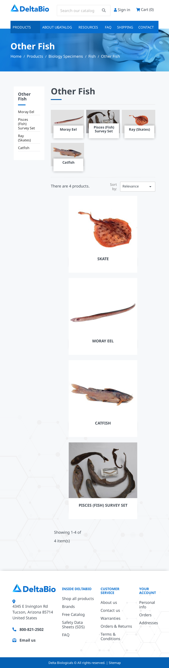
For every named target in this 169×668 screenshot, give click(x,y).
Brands (68, 606)
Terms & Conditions (110, 636)
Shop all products (78, 598)
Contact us (110, 610)
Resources (88, 27)
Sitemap (115, 662)
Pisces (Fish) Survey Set (26, 123)
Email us (28, 640)
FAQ (108, 27)
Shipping (125, 27)
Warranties (111, 618)
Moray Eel (26, 111)
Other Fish (24, 96)
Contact (146, 27)
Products (22, 27)
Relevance (137, 186)
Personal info (147, 604)
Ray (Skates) (24, 137)
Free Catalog (73, 614)
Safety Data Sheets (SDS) (73, 624)
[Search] (83, 10)
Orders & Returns (116, 626)
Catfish (23, 147)
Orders (145, 614)
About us (48, 27)
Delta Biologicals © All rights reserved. (77, 662)
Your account (147, 590)
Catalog (64, 27)
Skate (103, 258)
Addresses (148, 622)
